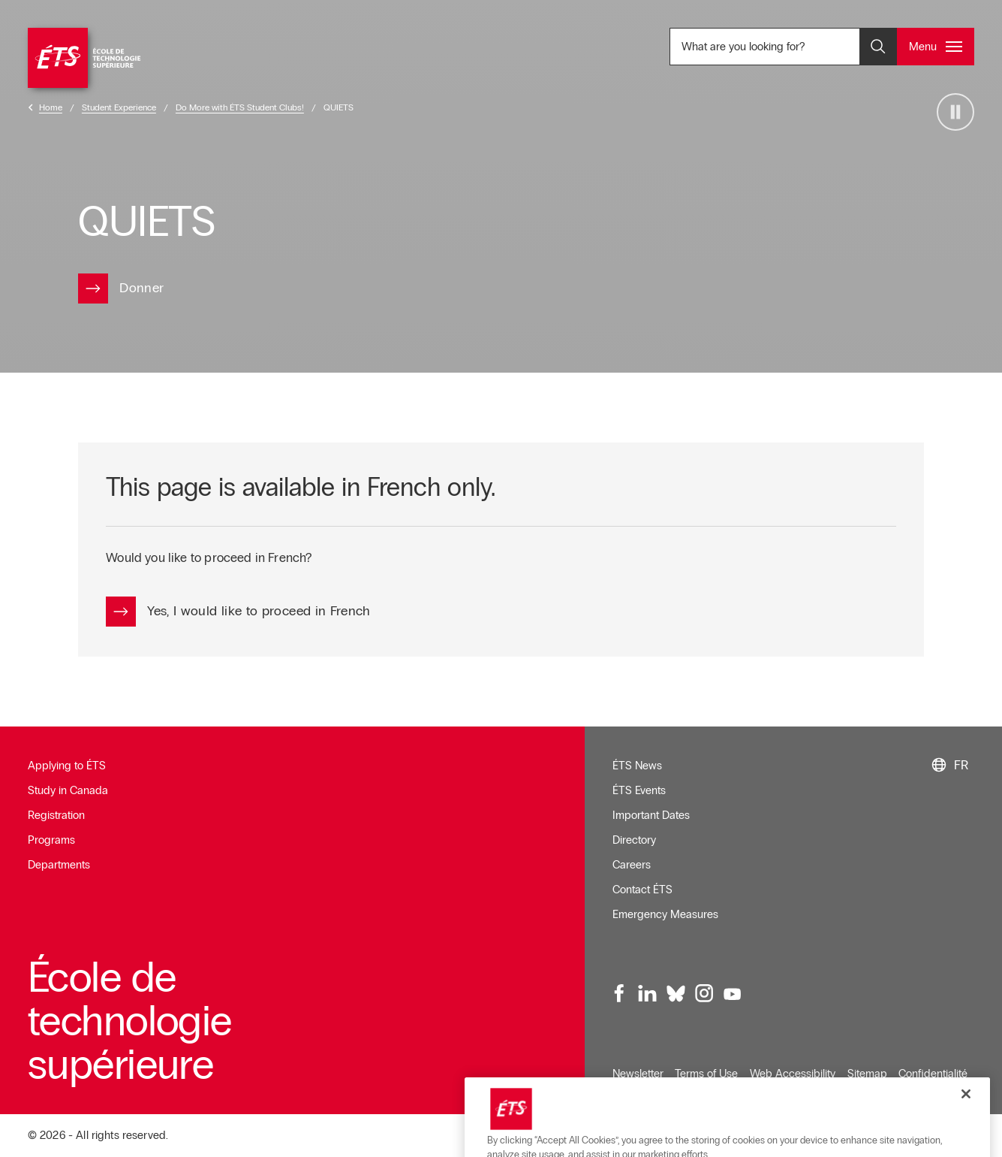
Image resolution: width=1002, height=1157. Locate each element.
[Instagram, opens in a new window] (704, 994)
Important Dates (651, 815)
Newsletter (637, 1073)
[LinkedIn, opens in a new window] (647, 994)
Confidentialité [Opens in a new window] (932, 1073)
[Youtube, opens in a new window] (732, 994)
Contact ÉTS (642, 889)
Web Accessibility (792, 1073)
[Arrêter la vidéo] (955, 112)
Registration (56, 815)
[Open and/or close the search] (878, 46)
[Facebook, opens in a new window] (619, 994)
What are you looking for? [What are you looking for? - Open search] (778, 46)
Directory (634, 840)
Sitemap (867, 1073)
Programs (51, 840)
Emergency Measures (665, 914)
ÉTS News (637, 765)
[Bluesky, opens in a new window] (675, 994)
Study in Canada (68, 790)
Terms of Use (706, 1073)
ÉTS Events (639, 790)
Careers (631, 865)
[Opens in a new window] (126, 288)
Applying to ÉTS (67, 765)
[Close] (965, 1128)
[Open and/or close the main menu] (935, 46)
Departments (59, 865)
